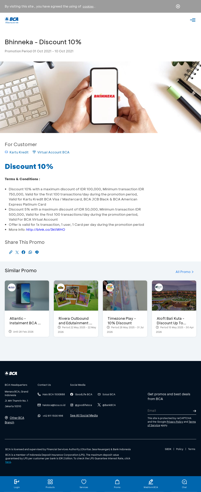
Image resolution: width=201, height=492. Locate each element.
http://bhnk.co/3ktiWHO (45, 229)
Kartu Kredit (17, 152)
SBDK (168, 449)
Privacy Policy (175, 421)
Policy (179, 449)
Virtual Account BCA (51, 152)
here (8, 461)
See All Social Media (84, 415)
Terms (191, 449)
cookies (88, 6)
